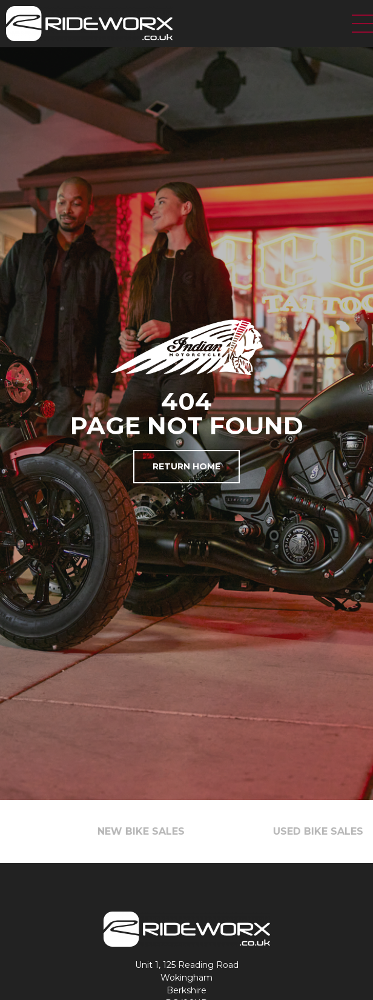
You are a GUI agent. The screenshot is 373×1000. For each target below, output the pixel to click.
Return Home (186, 466)
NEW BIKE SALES (148, 831)
